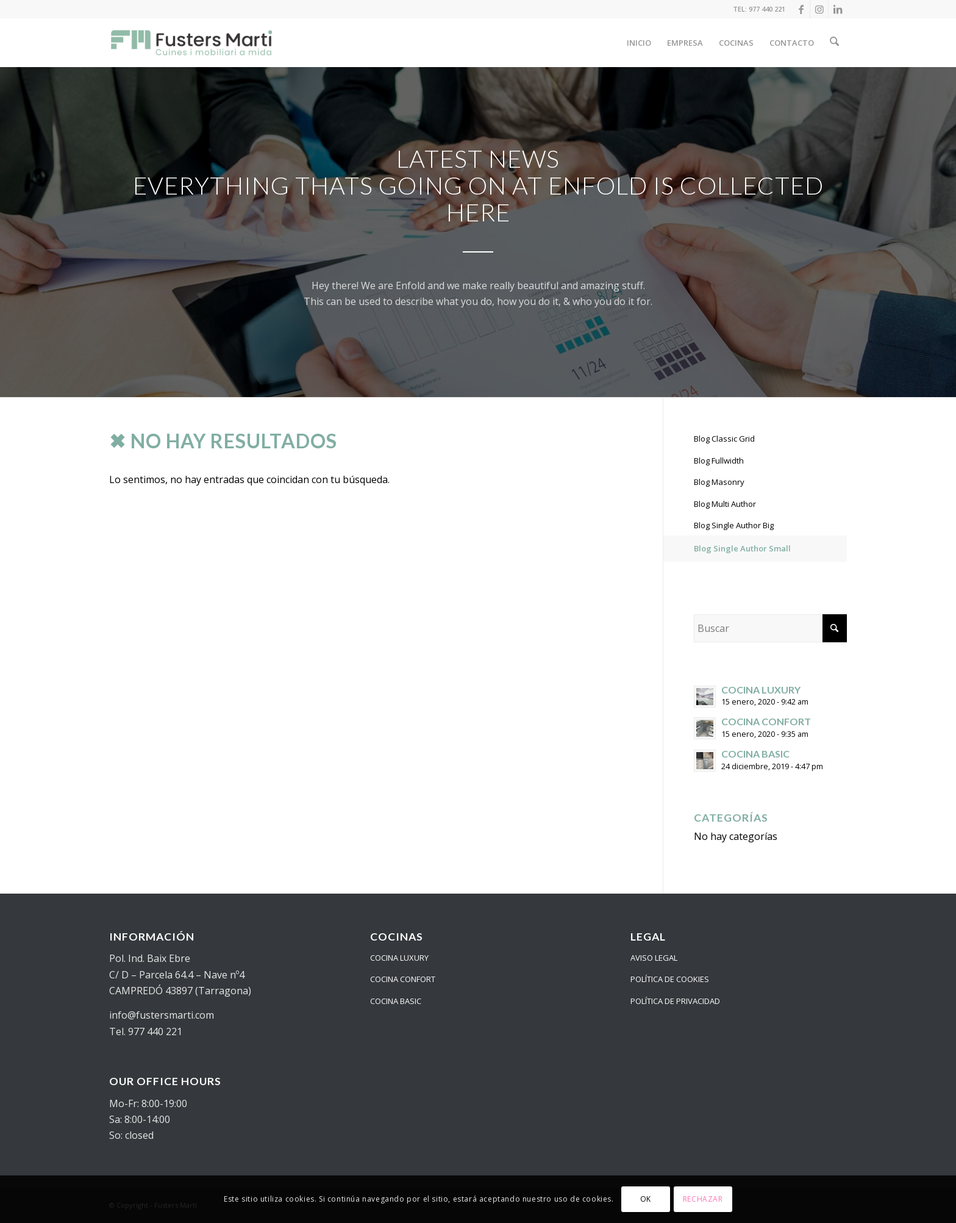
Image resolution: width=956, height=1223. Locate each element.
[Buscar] (835, 42)
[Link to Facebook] (801, 9)
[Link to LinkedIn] (838, 9)
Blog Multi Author (725, 503)
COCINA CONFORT (402, 979)
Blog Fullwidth (719, 460)
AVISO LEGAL (653, 957)
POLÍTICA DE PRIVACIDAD (675, 1000)
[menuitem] (640, 42)
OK (645, 1199)
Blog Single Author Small (742, 548)
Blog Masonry (719, 481)
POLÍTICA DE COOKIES (669, 979)
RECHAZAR (703, 1199)
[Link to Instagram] (819, 9)
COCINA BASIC (395, 1000)
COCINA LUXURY (399, 957)
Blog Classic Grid (724, 438)
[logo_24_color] (192, 42)
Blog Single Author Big (734, 525)
